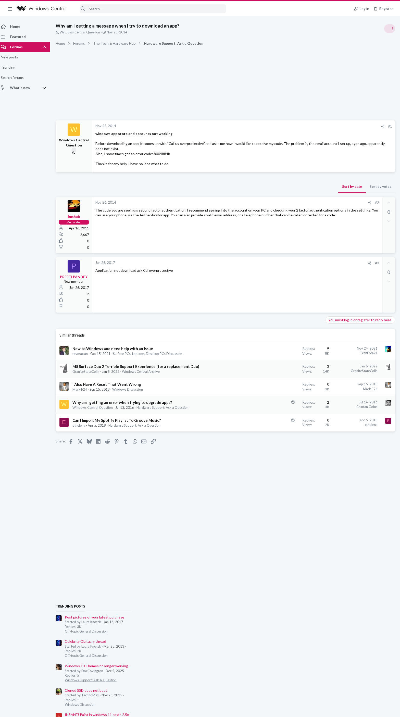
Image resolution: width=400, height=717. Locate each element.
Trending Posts (333, 276)
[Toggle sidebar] (389, 28)
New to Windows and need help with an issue (116, 348)
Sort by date (270, 186)
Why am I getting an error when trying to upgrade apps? (125, 402)
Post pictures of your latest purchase (357, 287)
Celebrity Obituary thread (348, 311)
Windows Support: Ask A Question (353, 350)
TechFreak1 (287, 353)
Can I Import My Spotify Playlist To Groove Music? (120, 420)
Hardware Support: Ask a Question (166, 407)
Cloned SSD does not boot (349, 360)
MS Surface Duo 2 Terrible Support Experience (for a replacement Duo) (139, 366)
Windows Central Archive (144, 371)
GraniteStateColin (89, 371)
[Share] (300, 126)
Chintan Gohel (285, 407)
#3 (295, 263)
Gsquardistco (384, 451)
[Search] (149, 8)
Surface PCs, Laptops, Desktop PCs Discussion (150, 354)
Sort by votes (298, 186)
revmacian (83, 354)
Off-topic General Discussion (349, 301)
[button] (10, 8)
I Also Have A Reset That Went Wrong (110, 384)
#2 (295, 203)
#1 (308, 126)
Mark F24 (83, 389)
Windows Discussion (130, 389)
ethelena (82, 425)
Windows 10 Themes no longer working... (360, 335)
